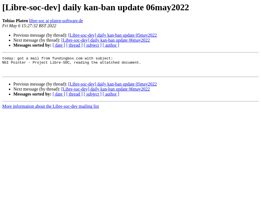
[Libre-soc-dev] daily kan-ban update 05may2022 (112, 35)
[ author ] (111, 45)
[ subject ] (93, 45)
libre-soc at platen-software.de (56, 20)
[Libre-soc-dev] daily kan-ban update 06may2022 (105, 40)
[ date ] (59, 45)
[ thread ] (74, 45)
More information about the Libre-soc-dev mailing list (50, 109)
